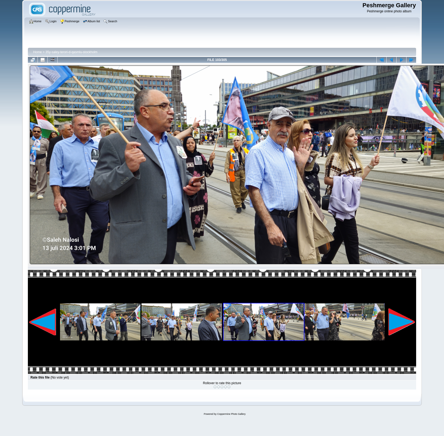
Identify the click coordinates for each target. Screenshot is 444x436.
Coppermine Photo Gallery (231, 414)
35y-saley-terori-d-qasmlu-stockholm (72, 52)
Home (37, 52)
